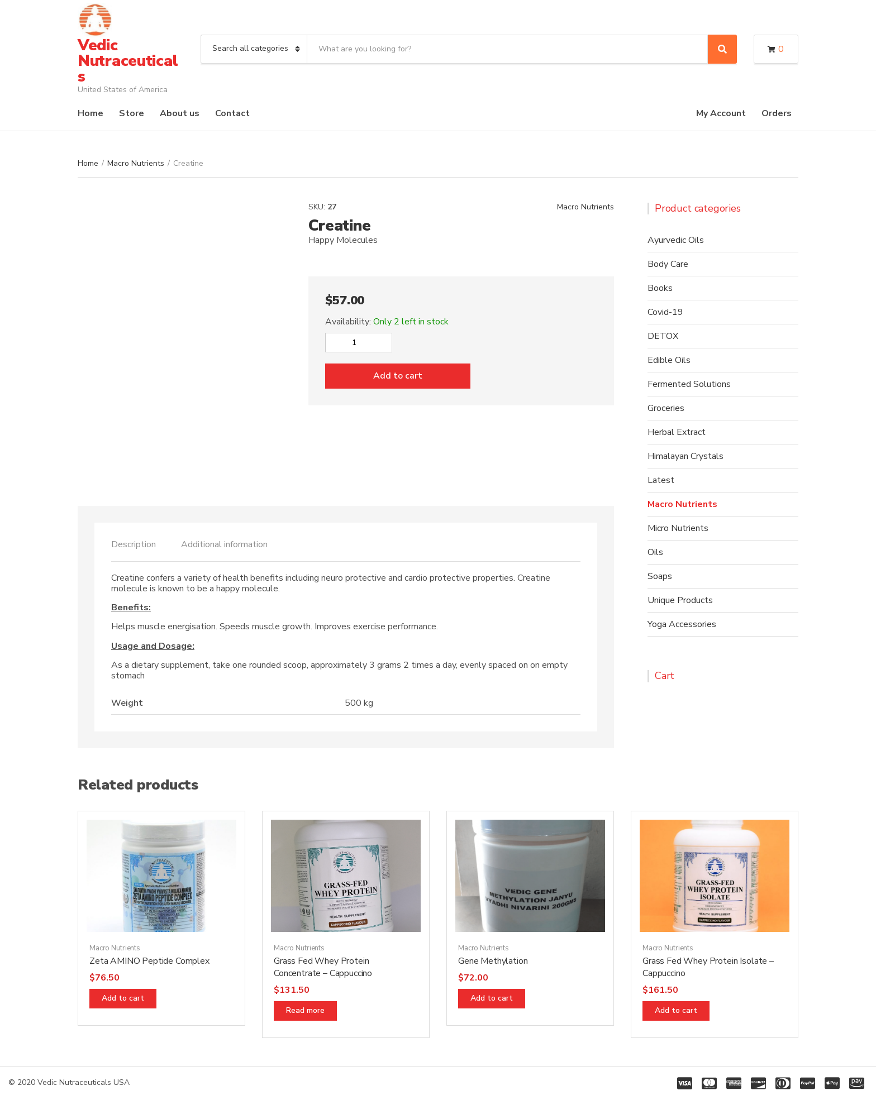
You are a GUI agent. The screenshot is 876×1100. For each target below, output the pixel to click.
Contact (232, 113)
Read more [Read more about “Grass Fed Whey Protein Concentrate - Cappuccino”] (305, 1010)
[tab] (133, 544)
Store (131, 113)
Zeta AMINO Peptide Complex (149, 961)
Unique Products (680, 600)
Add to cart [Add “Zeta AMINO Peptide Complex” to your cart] (123, 998)
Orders (776, 113)
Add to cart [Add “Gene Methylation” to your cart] (491, 998)
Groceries (666, 408)
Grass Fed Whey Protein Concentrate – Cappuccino (323, 967)
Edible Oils (669, 360)
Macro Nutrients (135, 163)
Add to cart (397, 376)
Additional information (224, 544)
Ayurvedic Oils (676, 240)
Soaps (660, 576)
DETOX (663, 336)
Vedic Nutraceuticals (128, 61)
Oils (655, 552)
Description (133, 544)
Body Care (668, 264)
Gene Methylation (492, 961)
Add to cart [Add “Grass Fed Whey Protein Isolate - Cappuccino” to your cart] (676, 1010)
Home (90, 113)
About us (179, 113)
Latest (661, 480)
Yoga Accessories (682, 624)
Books (660, 288)
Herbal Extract (677, 432)
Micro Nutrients (678, 528)
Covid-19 (665, 312)
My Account (721, 113)
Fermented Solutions (689, 384)
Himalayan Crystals (685, 456)
